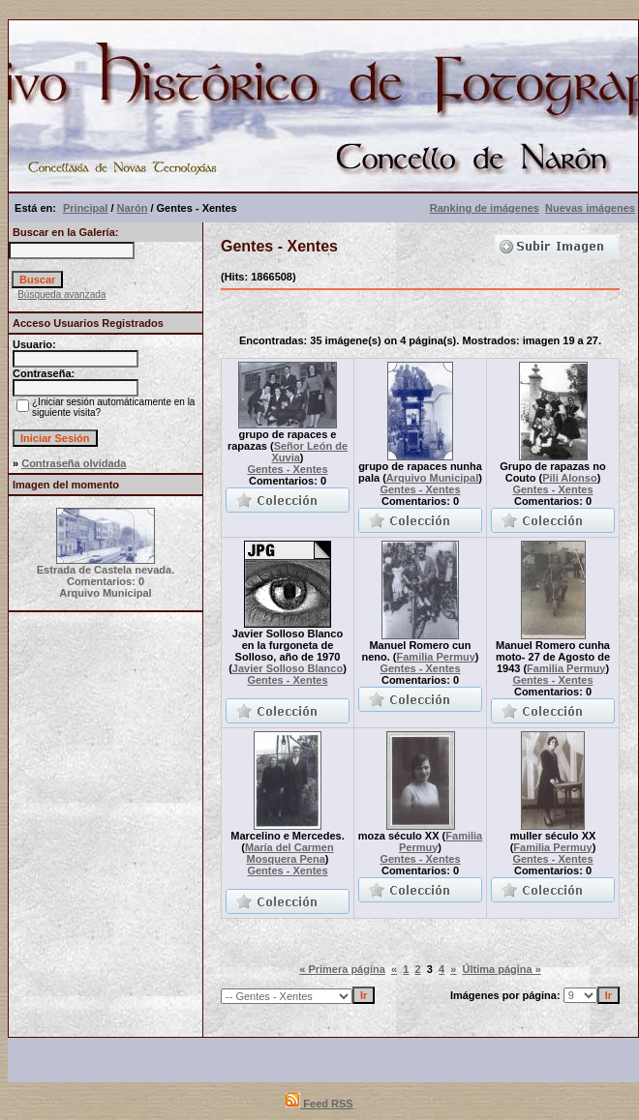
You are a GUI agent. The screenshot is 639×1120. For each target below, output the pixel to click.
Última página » (501, 969)
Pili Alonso (569, 478)
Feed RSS (319, 1103)
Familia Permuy (436, 657)
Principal (85, 208)
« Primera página (342, 969)
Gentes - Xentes (287, 469)
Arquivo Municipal (432, 478)
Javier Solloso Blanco (287, 668)
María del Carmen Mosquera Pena (289, 853)
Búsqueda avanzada (61, 294)
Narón (132, 208)
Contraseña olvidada (73, 463)
